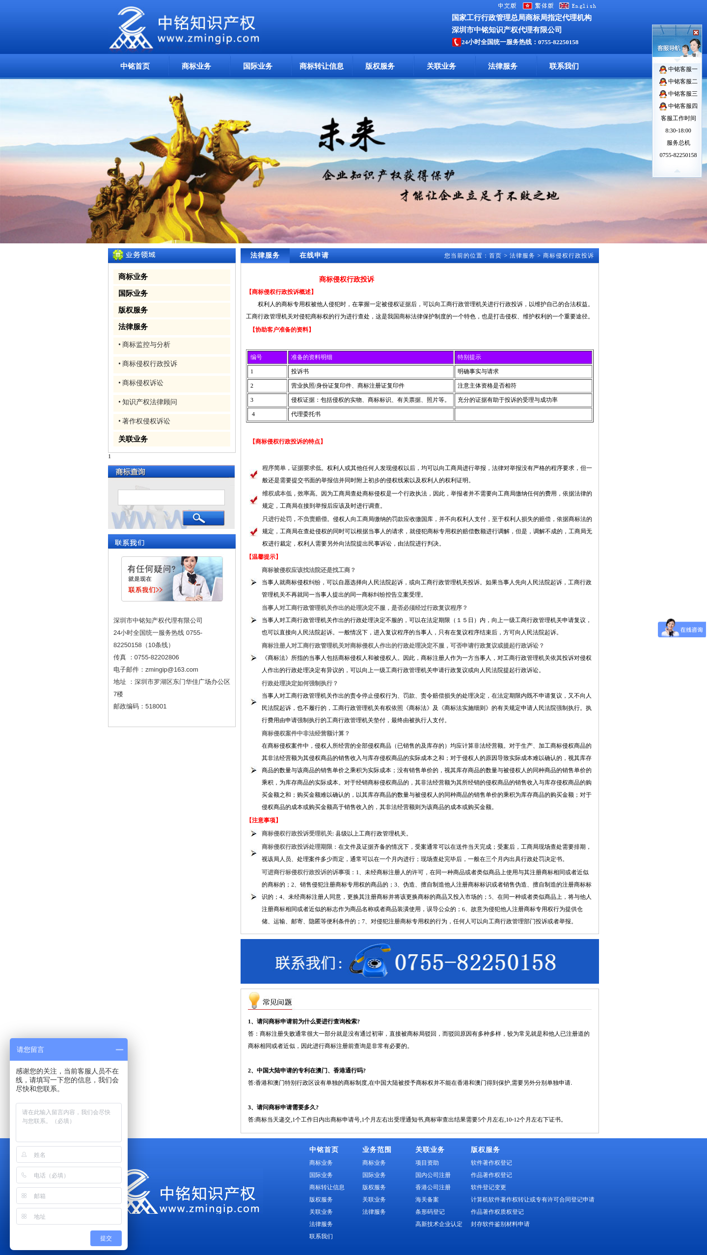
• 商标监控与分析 (144, 344)
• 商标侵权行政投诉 (147, 363)
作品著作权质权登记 (497, 1211)
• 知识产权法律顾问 (147, 402)
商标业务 (196, 66)
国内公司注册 (433, 1175)
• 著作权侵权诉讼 (144, 421)
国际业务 (257, 66)
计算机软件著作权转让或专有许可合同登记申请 (533, 1199)
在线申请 (314, 255)
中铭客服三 (678, 93)
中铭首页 (135, 66)
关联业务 (441, 66)
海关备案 (427, 1199)
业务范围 (377, 1149)
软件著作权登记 (491, 1162)
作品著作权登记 (491, 1175)
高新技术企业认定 (438, 1224)
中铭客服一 (678, 69)
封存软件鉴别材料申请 (500, 1224)
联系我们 (564, 66)
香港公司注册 (433, 1187)
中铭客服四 (678, 106)
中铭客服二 (678, 81)
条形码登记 (430, 1211)
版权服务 (380, 66)
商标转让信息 (321, 66)
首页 (495, 255)
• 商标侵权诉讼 (140, 383)
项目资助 (427, 1162)
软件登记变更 (488, 1187)
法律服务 (502, 66)
